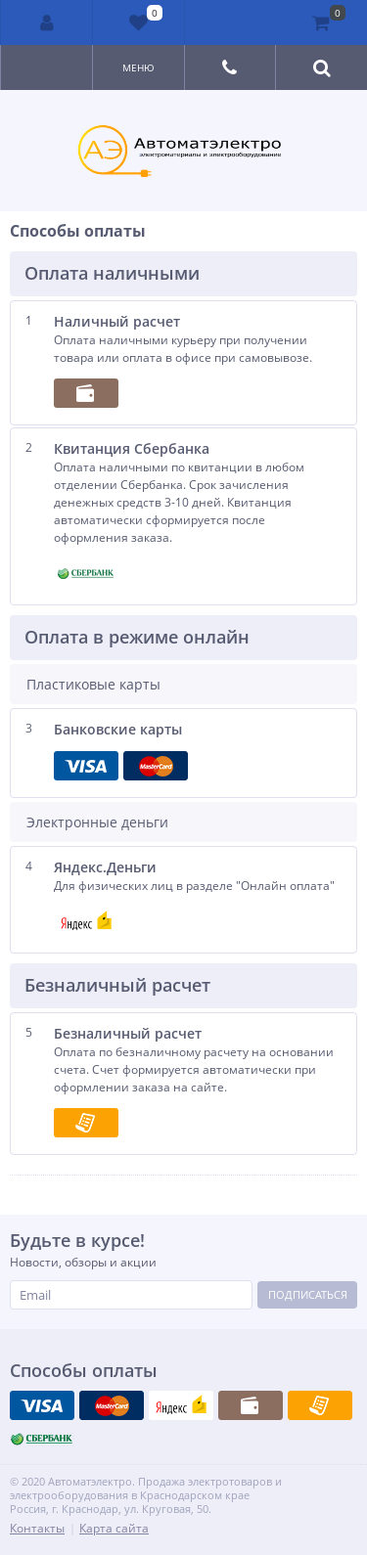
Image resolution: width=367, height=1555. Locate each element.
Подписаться (307, 1294)
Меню (138, 67)
